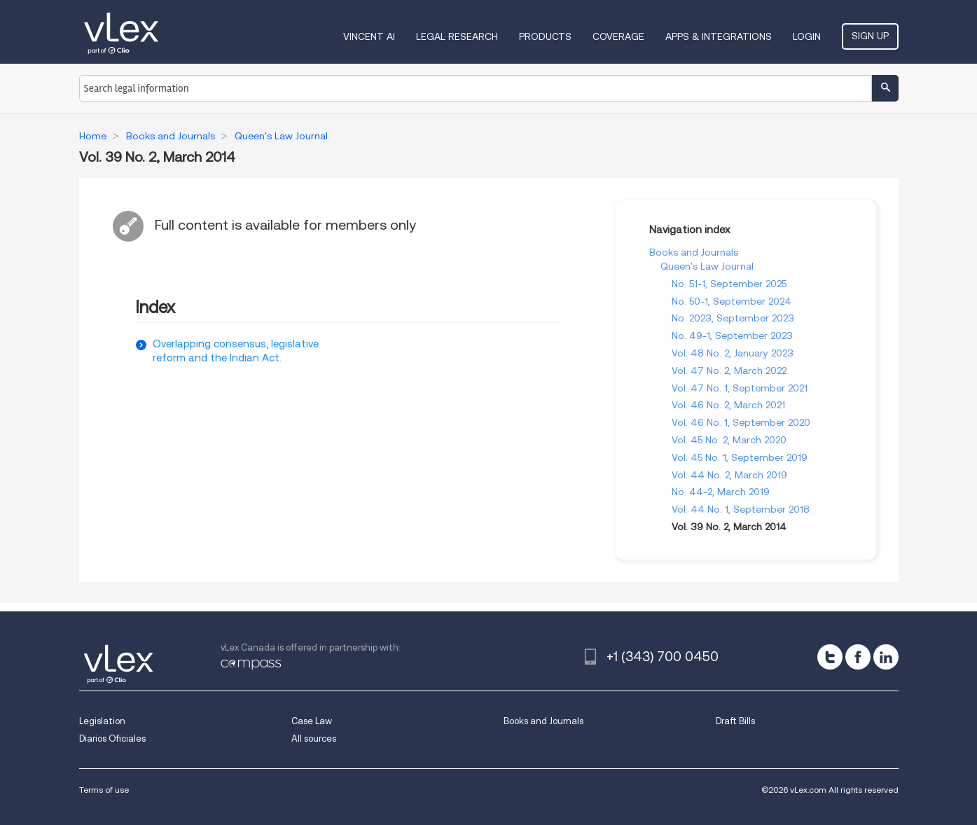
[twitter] (830, 657)
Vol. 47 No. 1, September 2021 (740, 388)
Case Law (311, 721)
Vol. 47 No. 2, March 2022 (729, 370)
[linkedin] (886, 657)
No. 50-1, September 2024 (731, 301)
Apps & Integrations (718, 36)
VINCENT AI (369, 36)
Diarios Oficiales (112, 738)
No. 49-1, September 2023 (732, 335)
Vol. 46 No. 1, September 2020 (741, 422)
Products (545, 36)
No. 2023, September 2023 (733, 318)
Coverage (618, 36)
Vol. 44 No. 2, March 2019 (729, 474)
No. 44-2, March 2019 (721, 491)
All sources (313, 738)
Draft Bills (735, 721)
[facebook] (858, 657)
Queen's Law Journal (707, 266)
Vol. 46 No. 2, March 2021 (728, 404)
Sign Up (870, 35)
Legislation (102, 721)
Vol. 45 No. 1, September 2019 (740, 457)
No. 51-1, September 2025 (729, 283)
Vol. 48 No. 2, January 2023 (733, 353)
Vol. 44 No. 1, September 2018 (741, 509)
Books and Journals (693, 252)
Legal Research (457, 36)
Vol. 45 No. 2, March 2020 (729, 439)
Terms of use (104, 789)
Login (807, 36)
